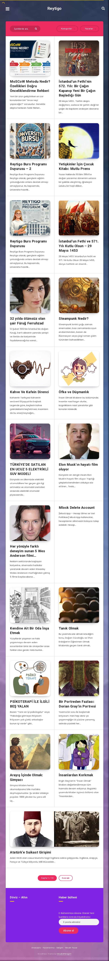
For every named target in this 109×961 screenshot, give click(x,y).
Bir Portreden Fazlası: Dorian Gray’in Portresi (77, 704)
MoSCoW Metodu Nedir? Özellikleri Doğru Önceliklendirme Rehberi (30, 86)
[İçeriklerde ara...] (25, 29)
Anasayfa (36, 947)
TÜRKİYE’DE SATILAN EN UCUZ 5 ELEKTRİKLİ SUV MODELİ (29, 469)
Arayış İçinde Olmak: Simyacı (26, 777)
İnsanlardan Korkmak (76, 775)
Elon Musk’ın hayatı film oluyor (78, 467)
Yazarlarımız (49, 947)
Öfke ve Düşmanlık (74, 392)
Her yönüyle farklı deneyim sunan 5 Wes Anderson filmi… (27, 551)
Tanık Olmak (69, 628)
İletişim (59, 947)
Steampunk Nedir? (74, 319)
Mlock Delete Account (77, 508)
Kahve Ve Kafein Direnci (29, 392)
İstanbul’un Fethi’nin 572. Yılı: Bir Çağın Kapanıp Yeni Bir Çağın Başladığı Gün (77, 88)
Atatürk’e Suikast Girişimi (30, 852)
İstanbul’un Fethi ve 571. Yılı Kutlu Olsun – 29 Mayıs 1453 (79, 246)
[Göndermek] (36, 28)
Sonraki (65, 878)
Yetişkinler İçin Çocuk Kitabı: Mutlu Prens (76, 166)
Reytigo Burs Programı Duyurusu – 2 (28, 166)
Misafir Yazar (71, 947)
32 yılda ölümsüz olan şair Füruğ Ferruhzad (27, 321)
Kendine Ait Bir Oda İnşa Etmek (29, 630)
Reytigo (54, 8)
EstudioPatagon (64, 954)
